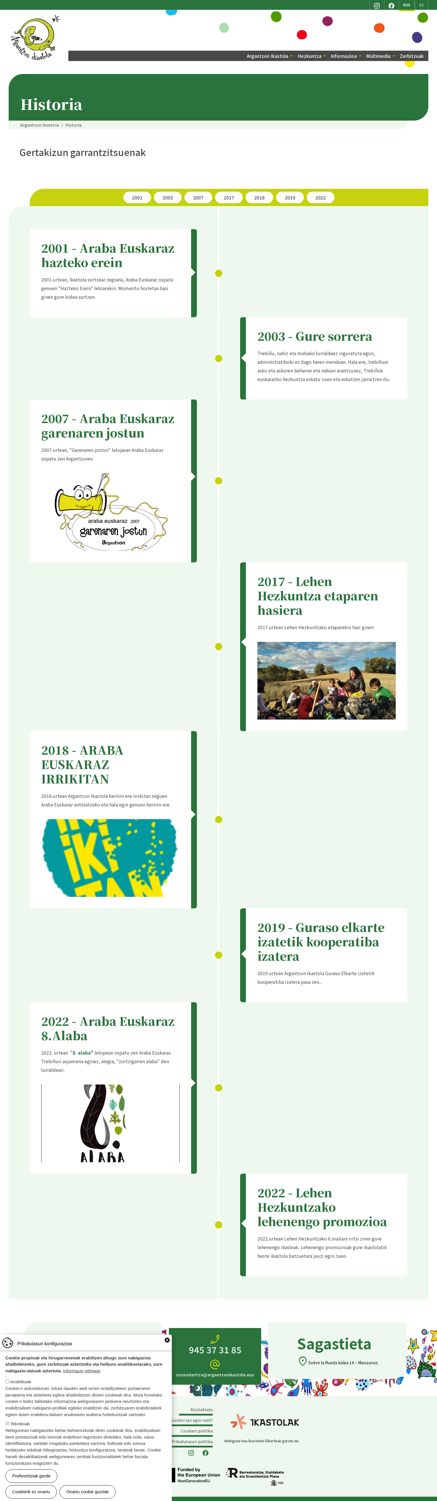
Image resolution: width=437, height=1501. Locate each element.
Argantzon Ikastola (36, 17)
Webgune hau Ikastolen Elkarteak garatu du (261, 1440)
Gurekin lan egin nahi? (191, 1420)
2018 (259, 197)
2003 (168, 197)
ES (421, 4)
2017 (229, 197)
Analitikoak (20, 1381)
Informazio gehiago (81, 1370)
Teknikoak (20, 1423)
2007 (198, 197)
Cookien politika (197, 1431)
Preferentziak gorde (31, 1475)
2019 (290, 197)
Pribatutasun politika (192, 1441)
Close (167, 1340)
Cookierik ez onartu (31, 1491)
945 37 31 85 (215, 1345)
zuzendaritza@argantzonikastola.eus (215, 1368)
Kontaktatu (202, 1409)
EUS (406, 4)
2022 (320, 197)
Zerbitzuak (412, 55)
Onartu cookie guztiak (87, 1491)
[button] (110, 508)
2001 (137, 197)
